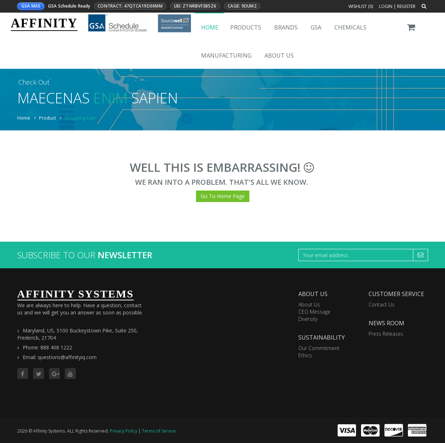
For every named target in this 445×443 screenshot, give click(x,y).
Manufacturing (226, 55)
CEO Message (314, 311)
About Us (279, 55)
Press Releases (386, 333)
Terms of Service (159, 431)
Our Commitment (318, 348)
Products (245, 27)
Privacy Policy (123, 431)
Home (209, 27)
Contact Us (382, 304)
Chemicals (350, 27)
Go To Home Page (223, 196)
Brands (286, 27)
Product (47, 118)
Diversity (307, 319)
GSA (316, 27)
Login (385, 6)
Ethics (305, 355)
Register (406, 6)
